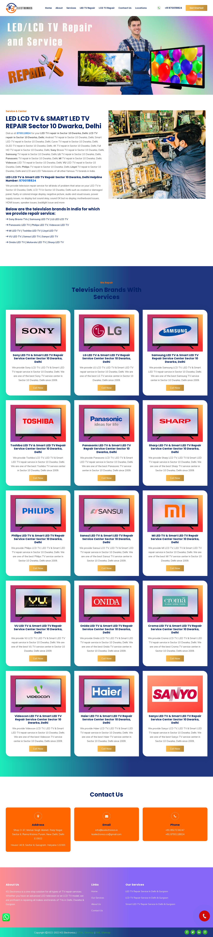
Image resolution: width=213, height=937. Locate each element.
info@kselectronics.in (106, 830)
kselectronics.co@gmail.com (106, 834)
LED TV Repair (87, 8)
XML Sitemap (103, 932)
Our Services (97, 897)
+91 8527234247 (175, 830)
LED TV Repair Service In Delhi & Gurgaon (147, 891)
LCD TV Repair (107, 8)
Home (48, 8)
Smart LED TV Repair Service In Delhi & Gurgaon (150, 904)
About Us (96, 904)
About (59, 8)
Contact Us (124, 8)
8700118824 (27, 180)
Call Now (38, 387)
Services (71, 8)
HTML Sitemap (85, 932)
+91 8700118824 (173, 8)
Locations (141, 8)
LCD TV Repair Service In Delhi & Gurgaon (147, 897)
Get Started (196, 8)
